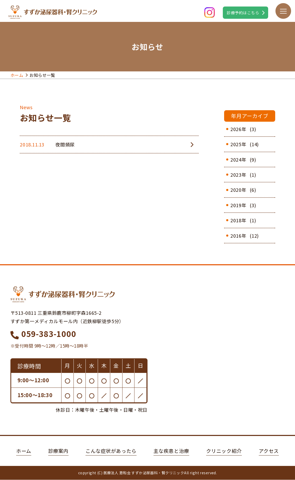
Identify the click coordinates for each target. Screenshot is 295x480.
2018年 (238, 220)
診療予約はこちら (243, 12)
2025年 (238, 144)
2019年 (238, 205)
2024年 (238, 159)
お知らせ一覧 (42, 75)
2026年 (238, 129)
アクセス (271, 451)
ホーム (16, 75)
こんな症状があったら (110, 451)
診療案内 (55, 451)
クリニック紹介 (226, 451)
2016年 (238, 235)
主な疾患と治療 (171, 451)
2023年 (238, 174)
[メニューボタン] (283, 11)
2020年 (238, 189)
